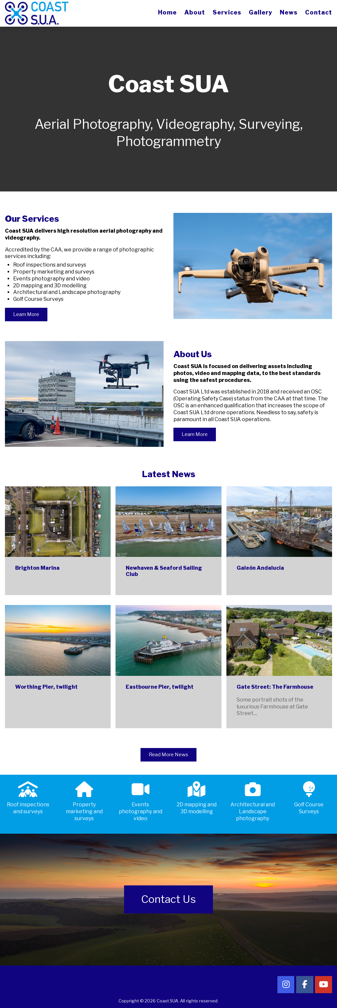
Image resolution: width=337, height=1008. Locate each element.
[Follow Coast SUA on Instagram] (286, 984)
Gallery (260, 12)
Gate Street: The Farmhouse (275, 687)
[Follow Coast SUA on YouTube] (323, 984)
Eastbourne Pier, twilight (160, 687)
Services (227, 12)
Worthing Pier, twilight (46, 687)
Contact (318, 12)
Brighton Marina (37, 568)
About (194, 12)
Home (167, 12)
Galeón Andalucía (260, 568)
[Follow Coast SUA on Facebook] (304, 984)
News (289, 12)
